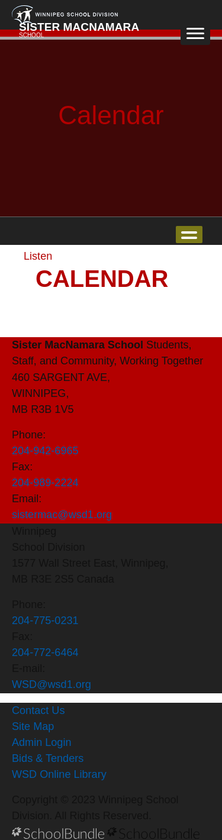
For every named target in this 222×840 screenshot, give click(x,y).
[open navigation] (195, 33)
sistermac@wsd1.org (62, 515)
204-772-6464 (45, 652)
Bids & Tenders (47, 758)
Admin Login (42, 742)
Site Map (33, 726)
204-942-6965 (45, 451)
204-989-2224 (45, 483)
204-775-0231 (45, 620)
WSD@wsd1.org (51, 684)
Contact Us (38, 710)
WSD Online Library (59, 774)
